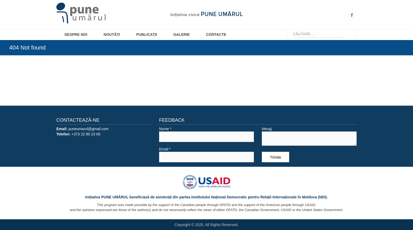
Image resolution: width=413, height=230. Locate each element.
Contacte (216, 34)
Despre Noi (76, 34)
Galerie (181, 34)
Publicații (146, 34)
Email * (206, 154)
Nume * (206, 134)
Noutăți (112, 34)
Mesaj (309, 136)
